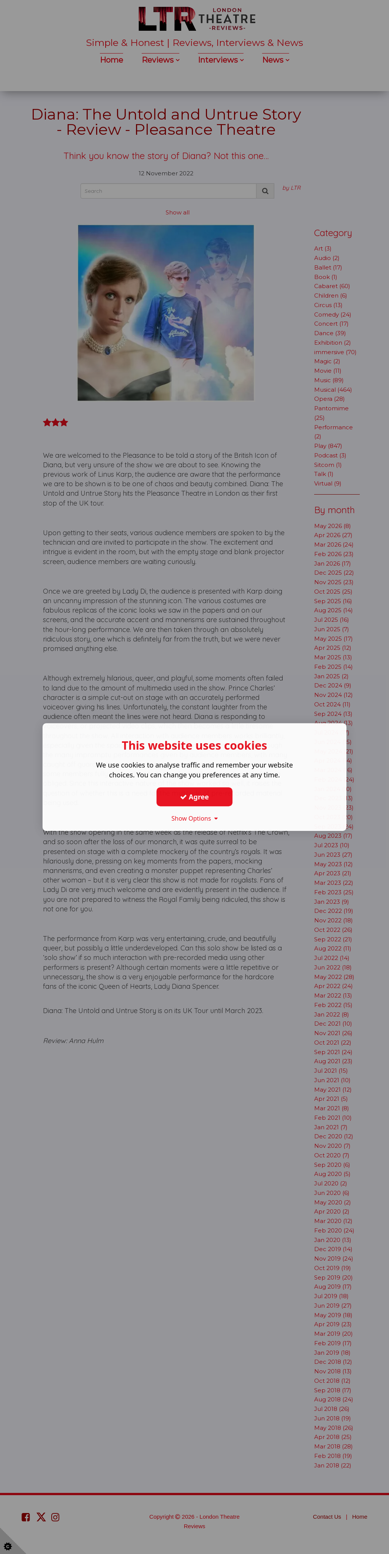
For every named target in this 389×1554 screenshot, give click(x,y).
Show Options (194, 818)
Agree (194, 796)
